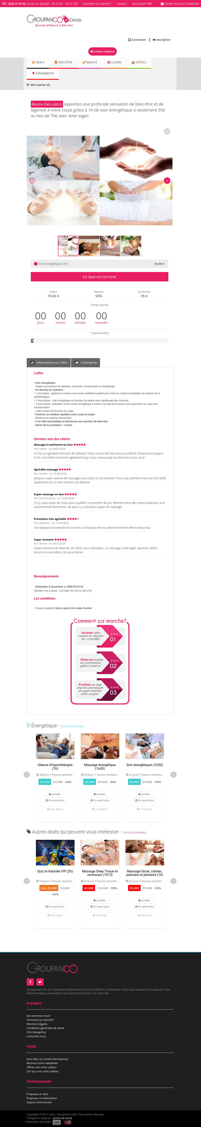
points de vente (62, 1118)
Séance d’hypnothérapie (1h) (55, 767)
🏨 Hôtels (149, 63)
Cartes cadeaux (102, 51)
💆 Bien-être (67, 63)
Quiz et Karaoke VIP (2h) (55, 871)
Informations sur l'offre (49, 362)
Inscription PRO (142, 3)
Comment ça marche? (97, 3)
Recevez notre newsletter (42, 1063)
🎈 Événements (44, 74)
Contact (122, 3)
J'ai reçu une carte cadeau (43, 1071)
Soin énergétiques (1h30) (144, 765)
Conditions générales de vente (45, 1028)
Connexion (137, 40)
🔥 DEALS (39, 63)
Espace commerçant (39, 1102)
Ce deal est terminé (99, 276)
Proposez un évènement (42, 1098)
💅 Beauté (95, 63)
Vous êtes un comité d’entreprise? (48, 1059)
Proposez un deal (37, 1094)
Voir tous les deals (72, 726)
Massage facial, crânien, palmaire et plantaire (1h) (144, 873)
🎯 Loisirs (122, 63)
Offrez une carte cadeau (42, 1067)
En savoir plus (55, 800)
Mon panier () (40, 85)
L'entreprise (85, 362)
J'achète (55, 794)
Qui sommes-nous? (39, 1016)
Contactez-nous (36, 1036)
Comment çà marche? (40, 1020)
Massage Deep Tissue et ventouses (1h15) (100, 873)
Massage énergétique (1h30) (100, 767)
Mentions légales (37, 1024)
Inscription (161, 40)
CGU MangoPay (36, 1032)
